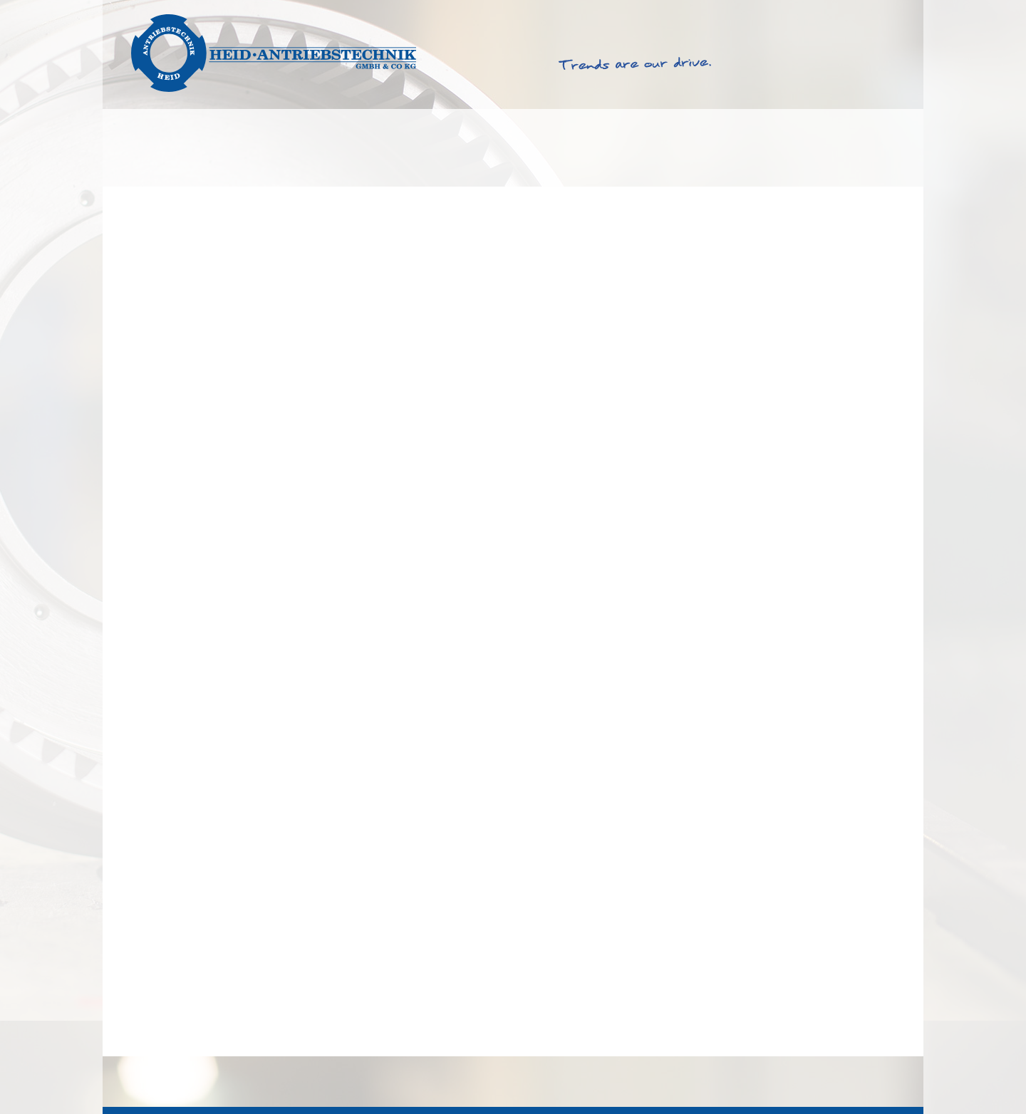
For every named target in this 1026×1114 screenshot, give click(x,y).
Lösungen (169, 148)
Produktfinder (456, 148)
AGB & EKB (743, 1081)
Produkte (305, 148)
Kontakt (863, 148)
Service (600, 148)
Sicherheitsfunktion (179, 1035)
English (840, 13)
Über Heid (731, 148)
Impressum (808, 1081)
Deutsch (888, 13)
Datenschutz (877, 1081)
